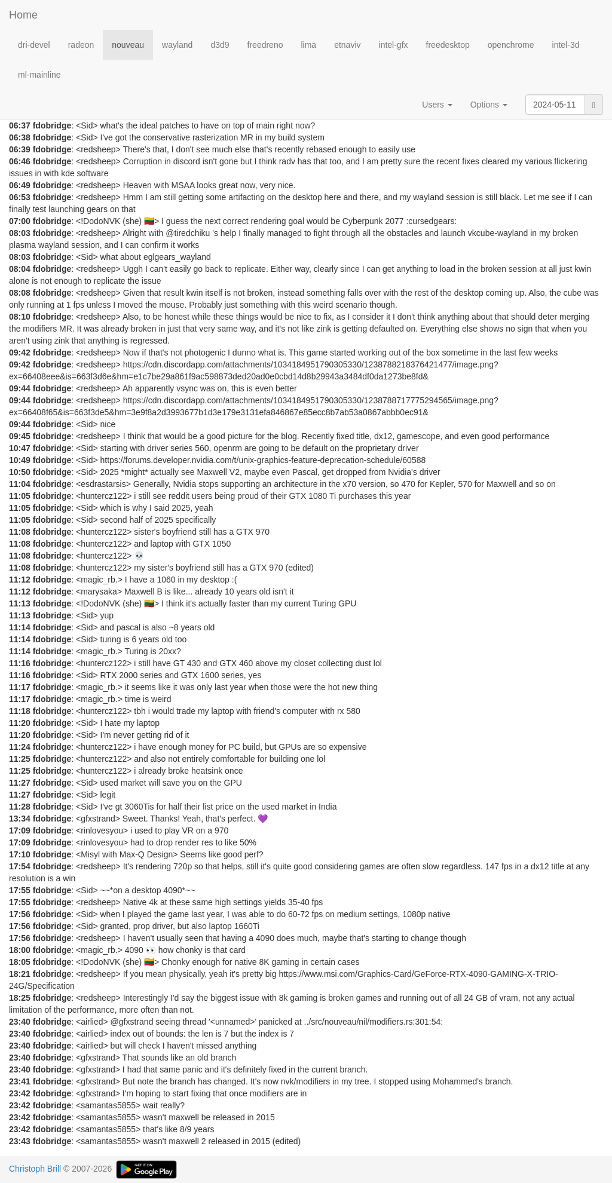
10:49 (19, 460)
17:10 (19, 854)
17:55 (19, 890)
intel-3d (566, 45)
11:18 (19, 711)
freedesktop (448, 45)
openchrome (511, 45)
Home (23, 15)
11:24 (19, 747)
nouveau (128, 45)
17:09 (19, 830)
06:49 (19, 185)
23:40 (19, 1021)
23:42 (19, 1093)
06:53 (19, 197)
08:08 (19, 293)
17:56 (19, 914)
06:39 (19, 149)
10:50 (19, 472)
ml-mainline (39, 74)
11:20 (19, 723)
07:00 (19, 221)
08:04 (19, 269)
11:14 (19, 627)
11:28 (19, 806)
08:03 (19, 233)
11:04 (19, 484)
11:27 (19, 782)
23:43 (19, 1141)
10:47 (19, 448)
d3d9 (219, 45)
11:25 (19, 759)
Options (488, 104)
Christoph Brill (35, 1168)
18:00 (19, 950)
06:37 (19, 125)
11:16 (19, 663)
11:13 (19, 603)
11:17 (19, 687)
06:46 (19, 161)
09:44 (19, 388)
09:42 (19, 352)
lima (308, 45)
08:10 (19, 316)
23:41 (19, 1081)
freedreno (265, 45)
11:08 (19, 532)
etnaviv (347, 45)
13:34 (19, 818)
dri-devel (34, 45)
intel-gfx (393, 45)
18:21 (19, 974)
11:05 (19, 496)
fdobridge (52, 125)
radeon (81, 45)
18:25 (19, 998)
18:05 (19, 962)
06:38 (19, 137)
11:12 (19, 579)
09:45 (19, 436)
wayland (177, 45)
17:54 (19, 866)
